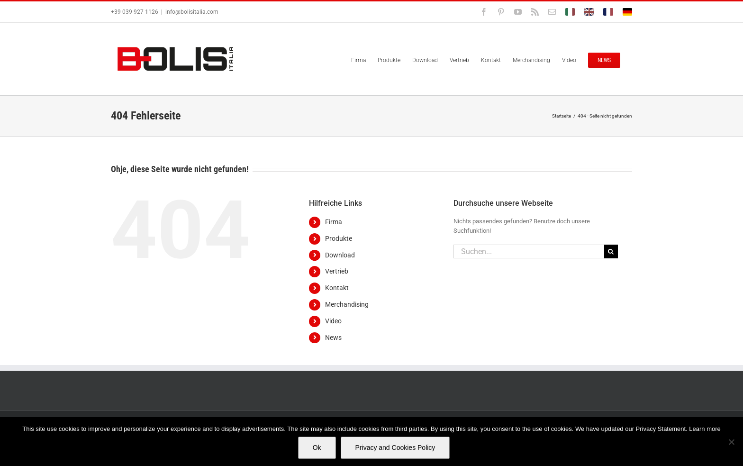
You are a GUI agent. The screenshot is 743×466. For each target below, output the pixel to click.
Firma (333, 222)
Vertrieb (336, 271)
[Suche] (611, 251)
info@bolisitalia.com (191, 12)
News (333, 337)
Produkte (338, 238)
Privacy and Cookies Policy (395, 447)
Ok (317, 447)
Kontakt (337, 288)
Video (333, 321)
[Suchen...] (528, 251)
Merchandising (347, 304)
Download (340, 255)
